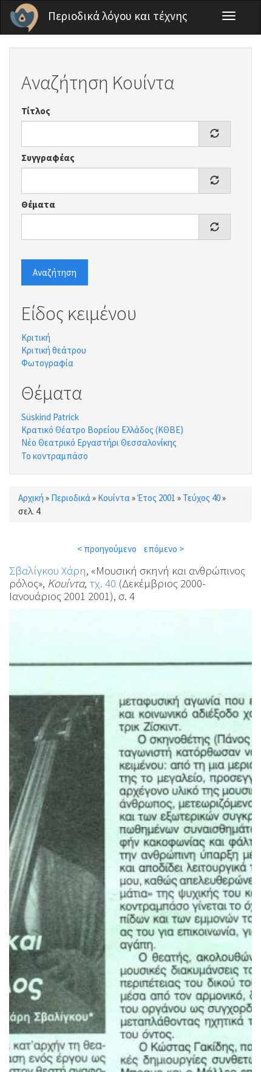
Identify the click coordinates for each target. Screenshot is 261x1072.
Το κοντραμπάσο (54, 456)
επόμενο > (164, 549)
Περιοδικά (70, 498)
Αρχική (31, 498)
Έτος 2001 (156, 498)
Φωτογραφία (47, 363)
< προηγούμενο (107, 549)
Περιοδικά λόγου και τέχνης (118, 16)
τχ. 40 (102, 583)
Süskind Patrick (50, 417)
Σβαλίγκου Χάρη (47, 570)
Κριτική (35, 337)
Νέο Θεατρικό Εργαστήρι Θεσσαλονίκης (99, 442)
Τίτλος (35, 111)
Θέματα (38, 204)
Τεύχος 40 (201, 498)
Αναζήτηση (54, 272)
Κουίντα (114, 498)
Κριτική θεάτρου (53, 350)
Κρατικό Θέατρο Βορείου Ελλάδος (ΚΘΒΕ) (102, 429)
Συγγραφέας (48, 157)
